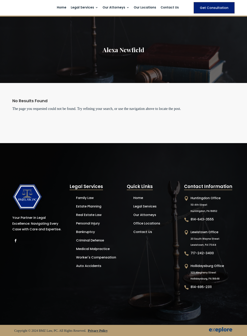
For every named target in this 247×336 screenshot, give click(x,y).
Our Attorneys (114, 8)
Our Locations (145, 8)
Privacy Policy (98, 330)
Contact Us (170, 8)
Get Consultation (214, 7)
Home (61, 8)
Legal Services (82, 8)
